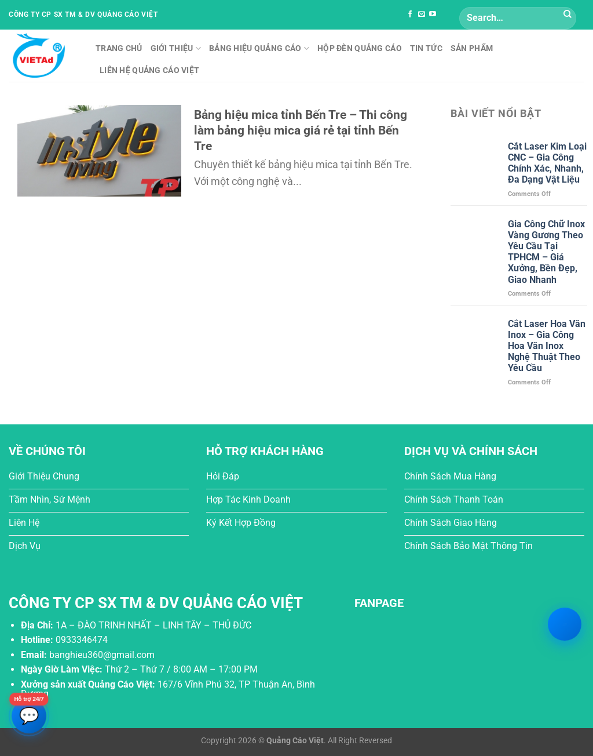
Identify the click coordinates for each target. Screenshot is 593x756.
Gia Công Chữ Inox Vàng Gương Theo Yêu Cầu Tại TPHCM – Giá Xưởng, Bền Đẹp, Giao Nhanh (546, 252)
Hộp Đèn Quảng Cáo (359, 48)
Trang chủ (119, 48)
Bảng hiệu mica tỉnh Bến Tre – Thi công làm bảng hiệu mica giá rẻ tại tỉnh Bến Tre (300, 130)
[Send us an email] (421, 14)
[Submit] (567, 14)
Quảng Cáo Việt (295, 741)
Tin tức (426, 48)
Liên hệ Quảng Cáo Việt (149, 70)
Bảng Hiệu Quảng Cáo (259, 48)
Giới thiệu (176, 48)
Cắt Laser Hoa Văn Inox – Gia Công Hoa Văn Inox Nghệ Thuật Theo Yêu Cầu (546, 346)
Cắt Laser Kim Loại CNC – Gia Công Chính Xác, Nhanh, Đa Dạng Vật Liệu (547, 163)
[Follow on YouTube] (432, 14)
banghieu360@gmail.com (102, 654)
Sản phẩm (472, 48)
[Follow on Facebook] (410, 14)
